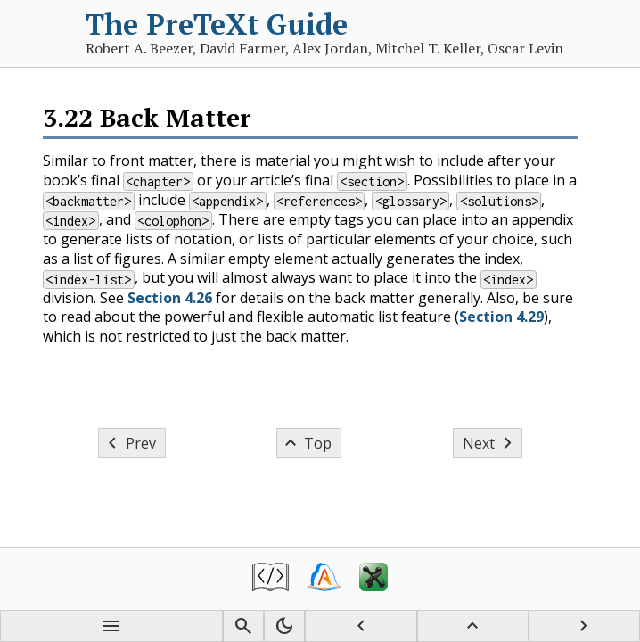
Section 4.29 (501, 316)
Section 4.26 (169, 298)
